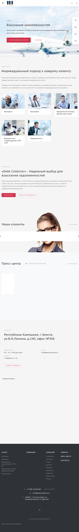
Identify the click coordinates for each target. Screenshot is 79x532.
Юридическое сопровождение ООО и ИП (12, 140)
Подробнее (38, 40)
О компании (50, 456)
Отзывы (48, 462)
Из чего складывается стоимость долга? (64, 298)
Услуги (4, 452)
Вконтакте (39, 510)
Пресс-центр (66, 456)
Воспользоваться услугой (19, 40)
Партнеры (49, 459)
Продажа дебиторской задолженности (11, 298)
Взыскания (34, 112)
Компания (50, 452)
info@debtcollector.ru (49, 352)
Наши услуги (6, 66)
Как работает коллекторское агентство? (37, 298)
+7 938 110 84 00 (34, 489)
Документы (50, 470)
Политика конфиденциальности (39, 519)
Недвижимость (36, 138)
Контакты (65, 460)
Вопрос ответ (50, 476)
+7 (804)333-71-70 (10, 358)
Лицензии (49, 467)
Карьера (49, 465)
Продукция (30, 452)
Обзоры (48, 479)
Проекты (64, 452)
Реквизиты (49, 473)
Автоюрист (8, 112)
